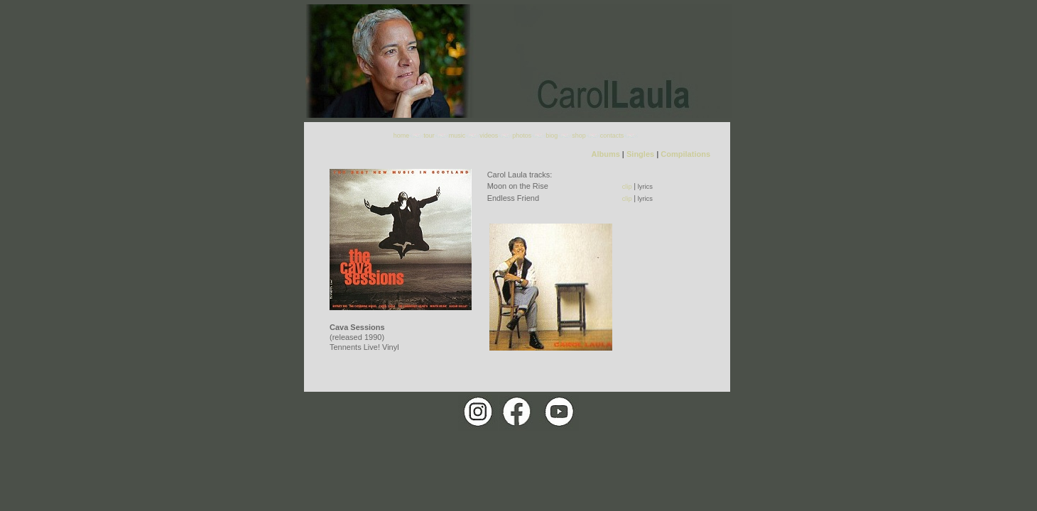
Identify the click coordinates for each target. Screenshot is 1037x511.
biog (551, 135)
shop (579, 135)
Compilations (685, 154)
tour (429, 135)
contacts (612, 135)
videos (488, 135)
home (401, 135)
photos (521, 135)
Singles (640, 154)
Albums (605, 154)
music (457, 135)
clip (627, 186)
